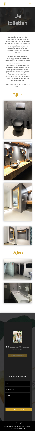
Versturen (18, 409)
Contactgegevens (17, 355)
